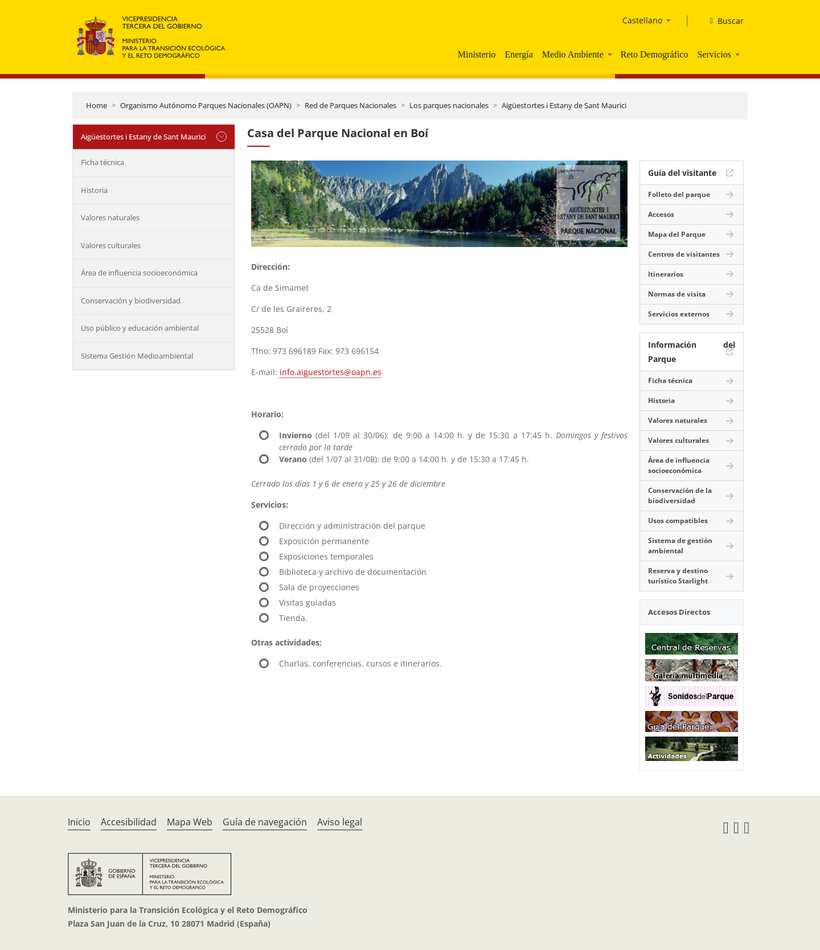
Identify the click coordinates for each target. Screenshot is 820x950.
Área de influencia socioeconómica (139, 273)
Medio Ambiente (573, 54)
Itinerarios (665, 274)
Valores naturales (110, 217)
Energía (518, 54)
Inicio (79, 822)
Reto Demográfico (654, 54)
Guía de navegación (265, 822)
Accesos (661, 214)
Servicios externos (679, 314)
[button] (611, 54)
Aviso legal (339, 822)
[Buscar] (722, 21)
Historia (94, 190)
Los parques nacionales (449, 105)
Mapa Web (189, 822)
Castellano (642, 20)
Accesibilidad (129, 822)
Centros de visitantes (684, 254)
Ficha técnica (102, 162)
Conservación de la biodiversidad (680, 495)
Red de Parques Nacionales (350, 105)
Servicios (714, 54)
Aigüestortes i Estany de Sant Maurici (564, 105)
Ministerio (477, 54)
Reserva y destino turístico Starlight (678, 576)
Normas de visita (677, 294)
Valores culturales (111, 245)
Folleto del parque (679, 194)
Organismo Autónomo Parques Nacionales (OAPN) (206, 105)
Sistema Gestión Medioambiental (137, 356)
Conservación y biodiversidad (131, 300)
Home (96, 105)
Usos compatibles (678, 520)
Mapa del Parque (677, 234)
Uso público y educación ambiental (140, 328)
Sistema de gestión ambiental (680, 546)
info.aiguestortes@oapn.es (331, 372)
